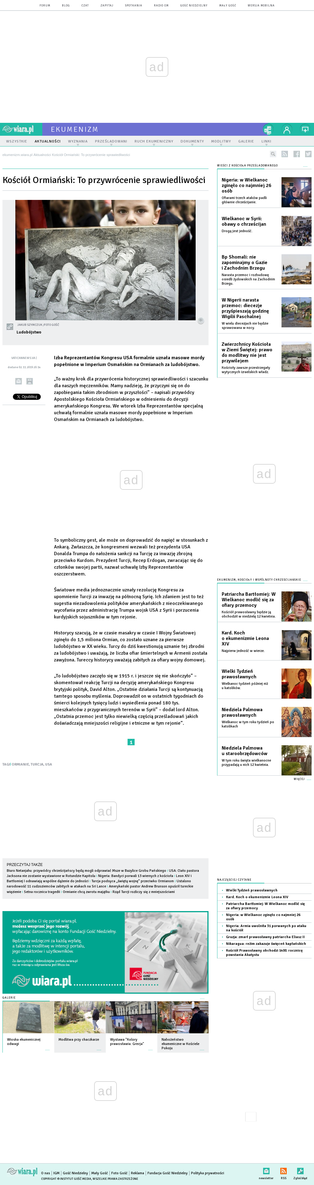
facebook (296, 154)
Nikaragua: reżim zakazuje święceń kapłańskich (266, 943)
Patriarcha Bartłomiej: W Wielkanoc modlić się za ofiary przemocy (249, 599)
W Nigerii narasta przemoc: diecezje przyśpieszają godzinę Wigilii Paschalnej (245, 308)
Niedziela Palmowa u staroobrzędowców (244, 750)
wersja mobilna (261, 5)
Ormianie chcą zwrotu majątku (86, 892)
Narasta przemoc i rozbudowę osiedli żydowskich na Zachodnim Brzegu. (248, 279)
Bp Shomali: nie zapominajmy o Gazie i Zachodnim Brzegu (244, 262)
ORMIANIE (20, 764)
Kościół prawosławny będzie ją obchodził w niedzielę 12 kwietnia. (249, 614)
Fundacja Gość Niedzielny (167, 1173)
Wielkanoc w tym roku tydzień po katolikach (248, 724)
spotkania (133, 5)
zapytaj (107, 5)
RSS (283, 1170)
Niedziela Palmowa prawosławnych (242, 712)
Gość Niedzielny (194, 5)
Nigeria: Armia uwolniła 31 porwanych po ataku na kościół (266, 928)
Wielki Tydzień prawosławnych (239, 674)
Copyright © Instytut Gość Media (66, 1179)
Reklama (137, 1173)
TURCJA (37, 764)
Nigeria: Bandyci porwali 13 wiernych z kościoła (136, 876)
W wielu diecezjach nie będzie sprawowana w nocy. (245, 325)
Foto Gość (119, 1173)
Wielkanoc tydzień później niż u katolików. (245, 685)
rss (284, 154)
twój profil (287, 129)
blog (66, 5)
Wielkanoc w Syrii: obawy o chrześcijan (244, 221)
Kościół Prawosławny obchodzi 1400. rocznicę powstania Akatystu (264, 952)
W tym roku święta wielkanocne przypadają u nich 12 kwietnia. (246, 762)
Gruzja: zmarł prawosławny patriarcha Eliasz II (265, 937)
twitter (308, 154)
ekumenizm (75, 129)
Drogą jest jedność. (237, 231)
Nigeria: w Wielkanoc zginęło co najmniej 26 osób (246, 185)
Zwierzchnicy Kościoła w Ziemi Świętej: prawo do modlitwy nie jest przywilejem (247, 352)
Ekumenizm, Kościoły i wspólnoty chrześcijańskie (259, 580)
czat (85, 5)
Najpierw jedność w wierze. (243, 651)
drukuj (29, 381)
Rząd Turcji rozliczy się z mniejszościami (144, 892)
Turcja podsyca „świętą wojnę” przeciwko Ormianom (132, 881)
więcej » (47, 1047)
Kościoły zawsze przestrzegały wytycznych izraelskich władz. (246, 369)
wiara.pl (22, 129)
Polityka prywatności (207, 1173)
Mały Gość (227, 5)
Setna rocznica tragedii (42, 892)
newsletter (266, 1170)
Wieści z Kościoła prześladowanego (247, 165)
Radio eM (161, 5)
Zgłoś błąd (300, 1170)
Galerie (9, 998)
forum (45, 5)
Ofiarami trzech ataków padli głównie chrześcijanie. (244, 200)
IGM (56, 1173)
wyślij (18, 381)
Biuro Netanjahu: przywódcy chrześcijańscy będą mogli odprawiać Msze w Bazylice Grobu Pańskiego (86, 870)
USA (48, 764)
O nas (45, 1173)
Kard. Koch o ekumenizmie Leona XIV (245, 638)
